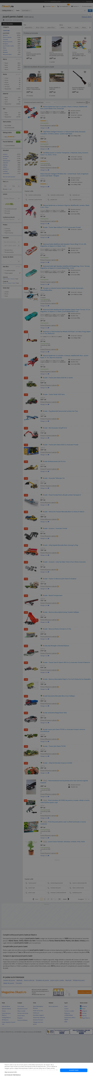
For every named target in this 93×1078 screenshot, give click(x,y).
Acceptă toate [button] (73, 1071)
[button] (31, 1072)
